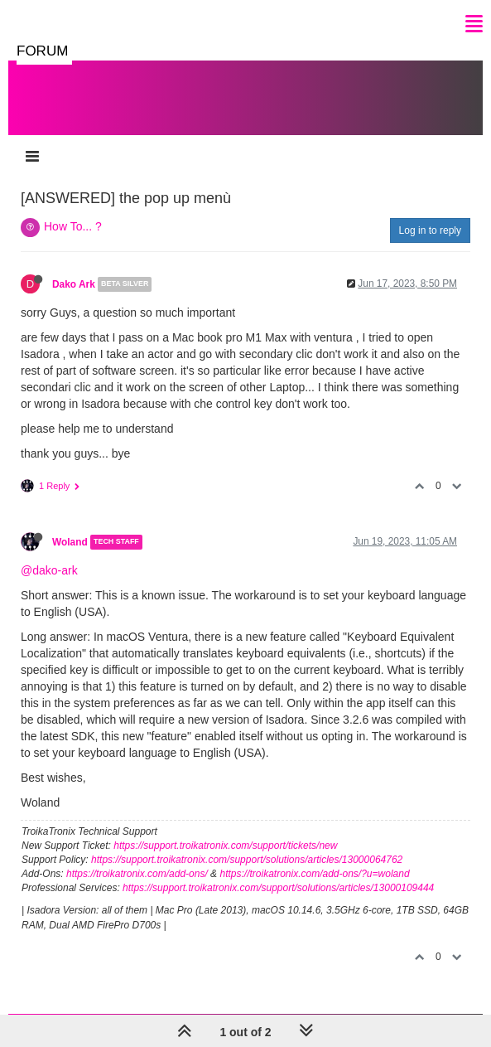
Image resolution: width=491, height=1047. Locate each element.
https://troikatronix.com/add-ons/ (137, 874)
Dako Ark (73, 284)
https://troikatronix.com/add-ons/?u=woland (314, 874)
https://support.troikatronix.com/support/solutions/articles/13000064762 (246, 859)
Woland (70, 542)
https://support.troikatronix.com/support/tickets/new (225, 845)
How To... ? (73, 226)
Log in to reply (430, 230)
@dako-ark (49, 570)
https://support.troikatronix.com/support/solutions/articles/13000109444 (278, 888)
